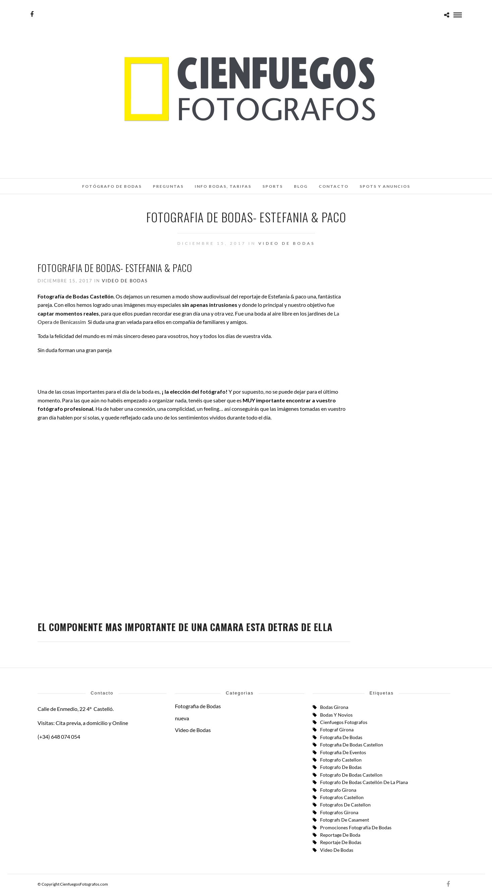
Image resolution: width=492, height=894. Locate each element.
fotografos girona (339, 812)
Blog (301, 186)
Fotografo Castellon (341, 760)
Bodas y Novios (336, 715)
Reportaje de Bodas (340, 842)
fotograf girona (337, 729)
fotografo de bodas (341, 767)
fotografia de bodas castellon (351, 744)
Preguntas (168, 186)
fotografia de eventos (343, 752)
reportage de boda (340, 835)
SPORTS (272, 186)
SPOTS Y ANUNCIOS (385, 186)
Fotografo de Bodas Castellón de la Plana (364, 782)
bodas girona (334, 707)
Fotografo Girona (338, 790)
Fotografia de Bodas (198, 706)
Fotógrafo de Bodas (112, 186)
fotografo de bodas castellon (351, 775)
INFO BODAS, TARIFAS (223, 186)
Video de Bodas (286, 243)
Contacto (334, 186)
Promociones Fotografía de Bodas (355, 827)
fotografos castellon (342, 797)
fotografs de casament (344, 820)
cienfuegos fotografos (343, 722)
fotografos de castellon (345, 804)
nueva (182, 718)
